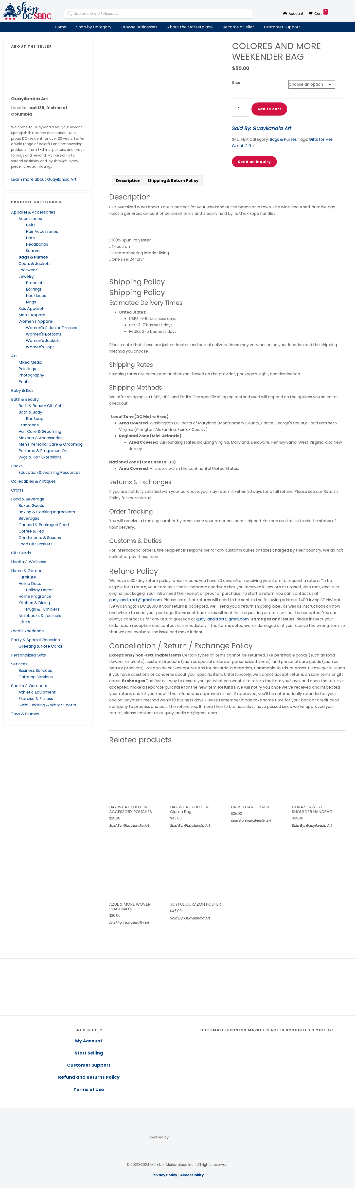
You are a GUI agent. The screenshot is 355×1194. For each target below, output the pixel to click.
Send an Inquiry (254, 161)
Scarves (33, 251)
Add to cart (269, 108)
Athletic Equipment (37, 692)
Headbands (37, 244)
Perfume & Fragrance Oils (43, 451)
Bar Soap (34, 418)
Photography (31, 375)
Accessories (30, 218)
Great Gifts (243, 146)
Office (24, 622)
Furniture (27, 577)
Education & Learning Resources (49, 472)
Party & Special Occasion (35, 640)
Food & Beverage (27, 499)
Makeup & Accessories (40, 438)
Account (296, 13)
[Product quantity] (240, 109)
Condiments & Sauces (39, 537)
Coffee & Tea (31, 531)
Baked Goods (31, 505)
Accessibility (192, 1181)
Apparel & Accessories (33, 212)
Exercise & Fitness (35, 698)
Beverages (28, 518)
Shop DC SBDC (27, 11)
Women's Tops (40, 347)
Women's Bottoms (44, 334)
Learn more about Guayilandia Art (44, 179)
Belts (31, 225)
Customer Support (282, 27)
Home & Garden (26, 571)
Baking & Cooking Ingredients (46, 512)
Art (14, 356)
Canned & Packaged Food (43, 525)
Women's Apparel (35, 321)
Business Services (35, 670)
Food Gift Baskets (35, 544)
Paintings (27, 369)
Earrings (34, 289)
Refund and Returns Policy (89, 1083)
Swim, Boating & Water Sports (47, 705)
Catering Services (35, 677)
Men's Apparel (32, 315)
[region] (177, 993)
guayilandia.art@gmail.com (135, 606)
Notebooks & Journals (39, 615)
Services (19, 664)
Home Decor (30, 583)
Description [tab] (128, 187)
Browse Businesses (139, 27)
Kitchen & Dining (34, 603)
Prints (24, 381)
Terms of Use (88, 1096)
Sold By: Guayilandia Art (261, 128)
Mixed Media (30, 362)
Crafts (17, 490)
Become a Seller (238, 27)
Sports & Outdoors (29, 686)
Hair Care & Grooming (39, 431)
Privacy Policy (164, 1181)
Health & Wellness (28, 562)
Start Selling (89, 1059)
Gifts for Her (321, 139)
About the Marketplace (190, 27)
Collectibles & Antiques (33, 481)
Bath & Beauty (25, 399)
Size (236, 82)
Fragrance (28, 425)
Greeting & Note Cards (40, 646)
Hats (30, 238)
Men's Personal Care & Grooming (50, 444)
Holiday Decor (39, 590)
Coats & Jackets (34, 263)
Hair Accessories (42, 231)
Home (60, 27)
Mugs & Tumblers (42, 609)
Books (17, 466)
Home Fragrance (35, 596)
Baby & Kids (22, 390)
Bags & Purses (33, 257)
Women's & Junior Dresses (51, 328)
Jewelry (26, 276)
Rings (31, 302)
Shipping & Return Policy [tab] (172, 187)
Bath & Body (30, 412)
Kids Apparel (30, 308)
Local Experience (27, 631)
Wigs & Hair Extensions (40, 457)
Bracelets (35, 283)
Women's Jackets (43, 340)
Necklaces (36, 295)
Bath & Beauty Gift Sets (41, 406)
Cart (321, 12)
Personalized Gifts (28, 655)
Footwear (27, 270)
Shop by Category (93, 27)
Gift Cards (21, 553)
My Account (88, 1047)
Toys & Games (25, 714)
